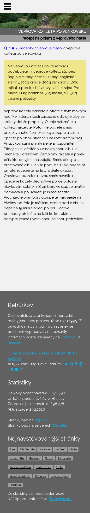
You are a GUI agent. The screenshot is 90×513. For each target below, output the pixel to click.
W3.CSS (41, 420)
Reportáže (64, 458)
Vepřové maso (49, 48)
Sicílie (59, 467)
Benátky (40, 476)
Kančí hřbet (43, 467)
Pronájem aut (60, 499)
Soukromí (45, 353)
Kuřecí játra (17, 458)
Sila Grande (27, 449)
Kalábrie (44, 449)
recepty (14, 342)
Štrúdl (49, 458)
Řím (12, 449)
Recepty (26, 48)
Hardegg (15, 485)
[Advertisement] (45, 255)
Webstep (60, 425)
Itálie (73, 449)
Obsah (60, 353)
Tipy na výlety (60, 476)
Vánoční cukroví (20, 476)
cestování (69, 337)
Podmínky (27, 353)
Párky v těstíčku (20, 467)
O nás (13, 353)
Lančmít (60, 449)
